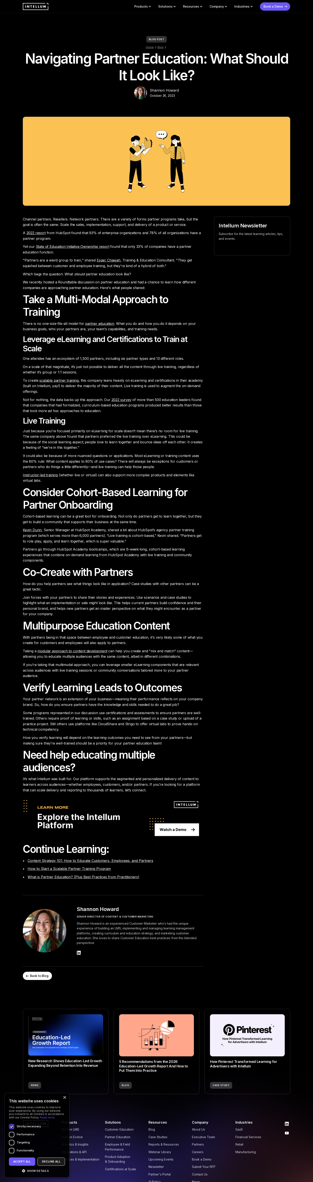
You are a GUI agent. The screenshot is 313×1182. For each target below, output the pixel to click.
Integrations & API (74, 1152)
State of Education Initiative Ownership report (72, 246)
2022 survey (122, 400)
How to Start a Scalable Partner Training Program (69, 868)
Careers (197, 1152)
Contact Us (200, 1174)
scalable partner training (59, 380)
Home (150, 47)
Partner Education (117, 1137)
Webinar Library (159, 1152)
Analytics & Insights (75, 1144)
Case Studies (157, 1137)
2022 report (36, 233)
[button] (142, 6)
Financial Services (248, 1137)
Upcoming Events (160, 1159)
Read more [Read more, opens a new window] (47, 1117)
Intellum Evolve (72, 1137)
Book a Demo (201, 1159)
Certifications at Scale (120, 1169)
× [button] (64, 1097)
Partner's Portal (159, 1174)
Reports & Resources (163, 1144)
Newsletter (156, 1167)
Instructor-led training (40, 475)
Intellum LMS (70, 1129)
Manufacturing (245, 1152)
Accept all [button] (22, 1161)
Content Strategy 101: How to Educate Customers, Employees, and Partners (90, 860)
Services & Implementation (80, 1159)
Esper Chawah (108, 260)
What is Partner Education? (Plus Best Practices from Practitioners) (83, 877)
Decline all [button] (51, 1161)
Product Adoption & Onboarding (117, 1159)
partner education (99, 323)
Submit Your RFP (203, 1167)
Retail (239, 1144)
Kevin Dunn (32, 530)
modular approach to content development (72, 651)
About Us (198, 1129)
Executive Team (203, 1137)
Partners (198, 1144)
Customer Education (119, 1129)
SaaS (239, 1129)
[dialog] (37, 1135)
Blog (160, 47)
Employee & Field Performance (117, 1147)
